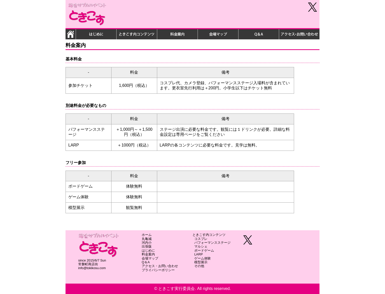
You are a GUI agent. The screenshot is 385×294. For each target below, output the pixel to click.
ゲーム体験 (202, 258)
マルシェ (200, 246)
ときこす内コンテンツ (209, 235)
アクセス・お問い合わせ (160, 266)
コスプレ (200, 239)
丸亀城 (147, 239)
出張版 (147, 246)
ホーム (147, 235)
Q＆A (146, 262)
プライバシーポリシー (158, 270)
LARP (198, 254)
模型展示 (200, 262)
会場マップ (150, 258)
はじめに (148, 250)
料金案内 (148, 254)
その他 (199, 266)
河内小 (147, 242)
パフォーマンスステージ (212, 242)
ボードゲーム (204, 250)
